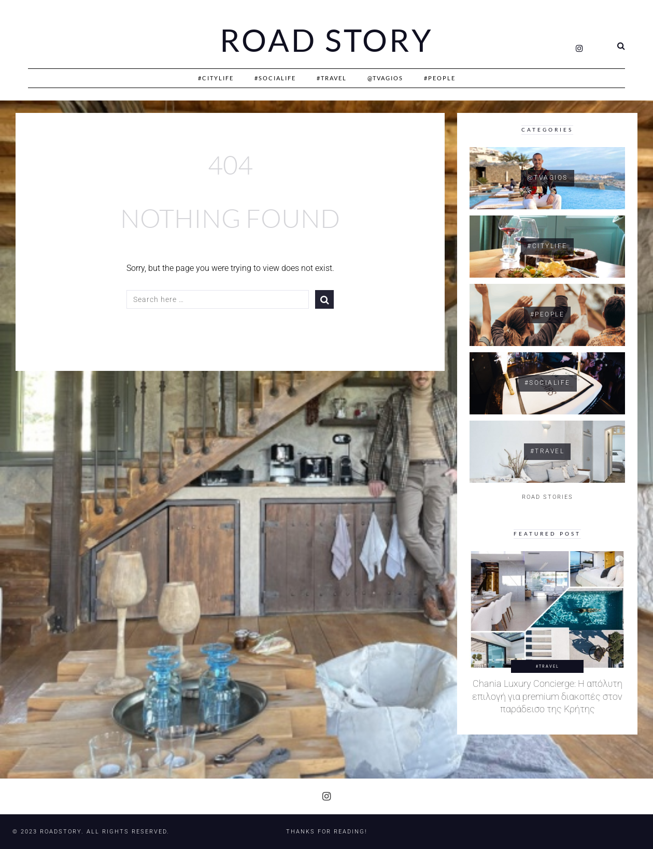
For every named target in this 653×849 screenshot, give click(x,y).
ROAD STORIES (547, 497)
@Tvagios (385, 78)
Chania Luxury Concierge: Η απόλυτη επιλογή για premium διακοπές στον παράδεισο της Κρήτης (547, 696)
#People (440, 78)
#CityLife (216, 78)
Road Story (326, 40)
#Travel (332, 78)
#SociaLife (275, 78)
